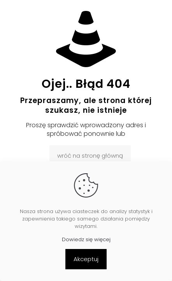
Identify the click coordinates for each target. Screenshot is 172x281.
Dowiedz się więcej (86, 239)
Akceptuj (86, 259)
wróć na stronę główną (90, 155)
